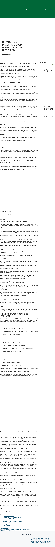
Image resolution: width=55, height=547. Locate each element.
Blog (50, 9)
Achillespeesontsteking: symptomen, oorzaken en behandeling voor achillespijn (16, 529)
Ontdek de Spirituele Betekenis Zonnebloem (49, 118)
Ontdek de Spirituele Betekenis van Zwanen (48, 109)
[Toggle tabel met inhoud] (1, 514)
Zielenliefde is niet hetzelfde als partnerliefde (48, 90)
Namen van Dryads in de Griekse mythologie (13, 521)
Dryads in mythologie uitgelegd (10, 518)
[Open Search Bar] (52, 9)
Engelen (27, 9)
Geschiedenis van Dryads (9, 516)
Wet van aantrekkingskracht (36, 9)
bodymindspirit (5, 52)
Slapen (45, 9)
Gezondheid (12, 9)
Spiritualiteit (20, 9)
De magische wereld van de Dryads (11, 524)
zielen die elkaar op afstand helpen (48, 71)
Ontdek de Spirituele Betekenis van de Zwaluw (49, 100)
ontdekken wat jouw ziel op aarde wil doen (49, 81)
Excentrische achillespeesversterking (8, 530)
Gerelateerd (8, 525)
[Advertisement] (27, 26)
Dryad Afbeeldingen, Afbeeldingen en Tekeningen (14, 517)
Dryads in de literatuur (8, 522)
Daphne (7, 520)
